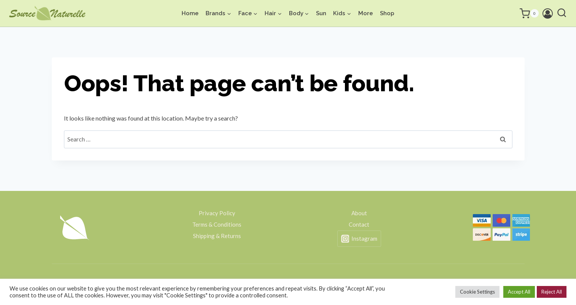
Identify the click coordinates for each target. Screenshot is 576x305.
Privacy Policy (217, 213)
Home (190, 13)
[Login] (547, 13)
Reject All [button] (551, 292)
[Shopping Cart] (520, 13)
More (365, 13)
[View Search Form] (562, 13)
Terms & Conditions (216, 224)
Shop (387, 13)
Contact (359, 224)
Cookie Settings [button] (477, 292)
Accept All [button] (519, 292)
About (359, 213)
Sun (321, 13)
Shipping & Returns (217, 235)
